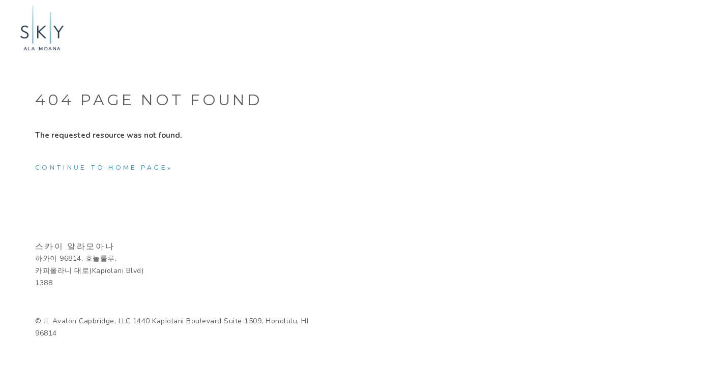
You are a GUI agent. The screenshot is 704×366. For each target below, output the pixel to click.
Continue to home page (101, 167)
